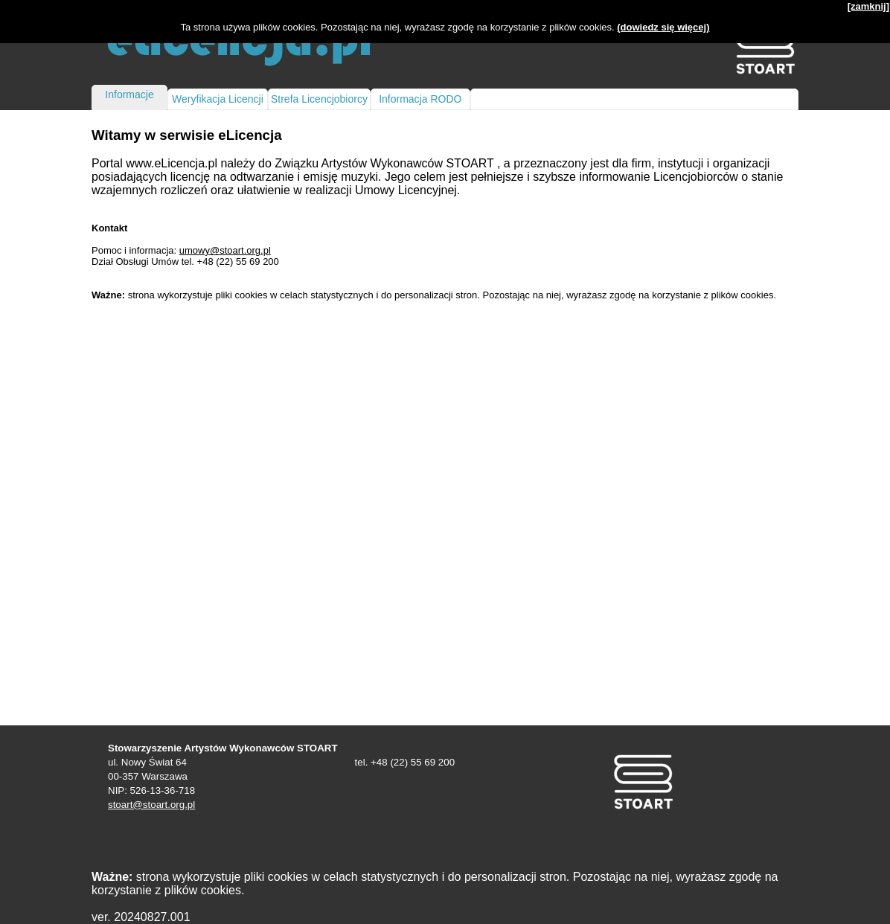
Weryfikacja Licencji (217, 99)
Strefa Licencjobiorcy (319, 99)
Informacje (129, 94)
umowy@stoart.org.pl (225, 250)
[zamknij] (868, 6)
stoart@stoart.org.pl (151, 804)
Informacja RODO (420, 99)
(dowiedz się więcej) (663, 27)
